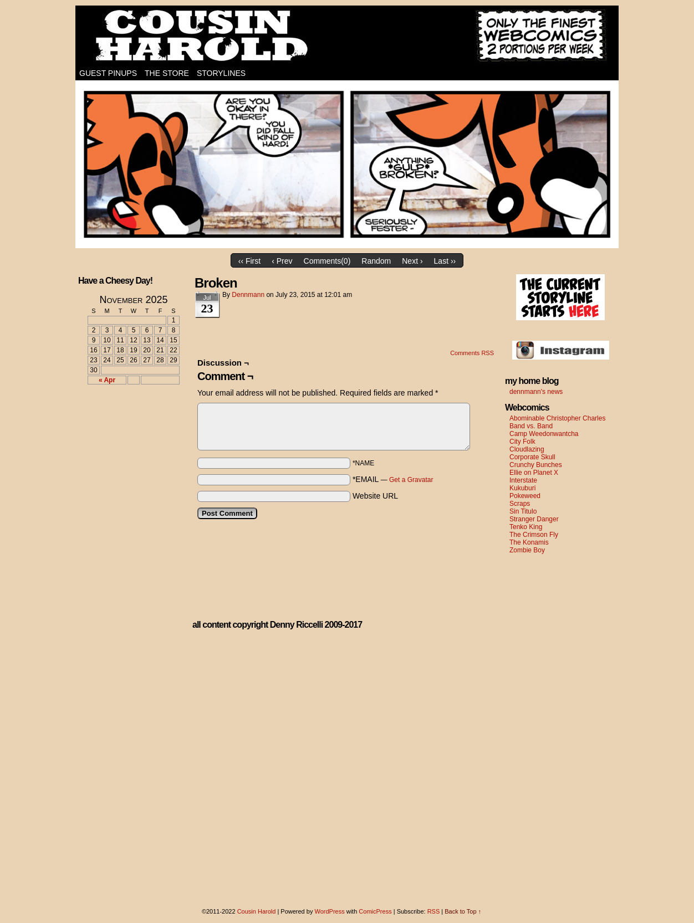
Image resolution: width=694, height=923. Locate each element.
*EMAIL (393, 479)
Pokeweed (524, 496)
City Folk (522, 441)
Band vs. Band (531, 426)
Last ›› (445, 261)
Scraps (519, 503)
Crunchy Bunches (535, 465)
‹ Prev (282, 261)
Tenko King (525, 527)
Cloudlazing (526, 449)
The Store (167, 73)
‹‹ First (249, 261)
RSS (433, 911)
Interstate (523, 480)
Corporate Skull (532, 457)
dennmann (248, 295)
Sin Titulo (523, 511)
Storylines (221, 73)
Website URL (375, 495)
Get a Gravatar (411, 480)
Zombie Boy (527, 550)
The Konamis (529, 542)
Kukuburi (522, 488)
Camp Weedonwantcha (544, 434)
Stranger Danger (534, 519)
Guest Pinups (108, 73)
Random (376, 261)
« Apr (107, 380)
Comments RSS (472, 353)
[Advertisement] (127, 433)
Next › (412, 261)
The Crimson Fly (533, 535)
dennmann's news (536, 392)
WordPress (329, 911)
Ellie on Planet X (533, 472)
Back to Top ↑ (463, 911)
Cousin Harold (347, 36)
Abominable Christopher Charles (557, 418)
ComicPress (375, 911)
